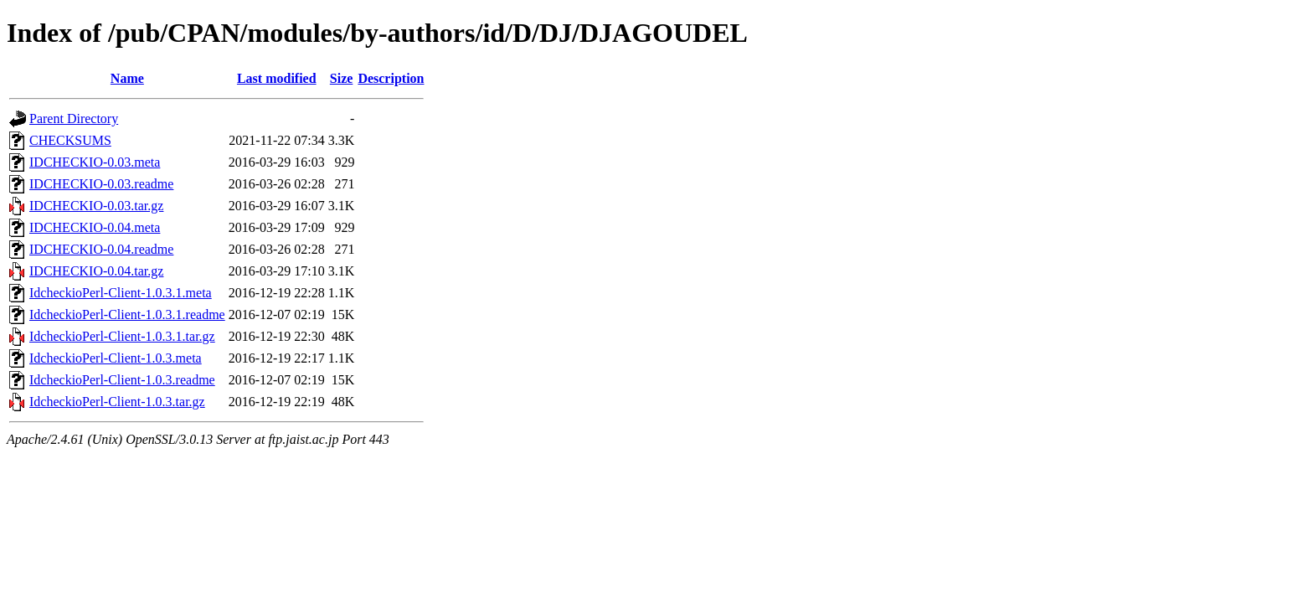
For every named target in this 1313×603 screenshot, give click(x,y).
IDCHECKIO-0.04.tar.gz (96, 271)
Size (341, 78)
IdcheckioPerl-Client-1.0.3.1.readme (127, 314)
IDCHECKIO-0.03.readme (101, 184)
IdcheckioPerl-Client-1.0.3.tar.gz (117, 401)
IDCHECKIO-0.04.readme (101, 249)
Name (127, 78)
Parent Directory (73, 118)
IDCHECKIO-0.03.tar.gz (96, 205)
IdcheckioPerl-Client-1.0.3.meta (115, 358)
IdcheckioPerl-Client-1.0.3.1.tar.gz (122, 336)
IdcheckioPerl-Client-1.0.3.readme (122, 380)
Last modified (277, 78)
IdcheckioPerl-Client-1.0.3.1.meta (120, 293)
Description (391, 78)
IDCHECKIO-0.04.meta (94, 227)
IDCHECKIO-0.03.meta (94, 162)
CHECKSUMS (70, 140)
